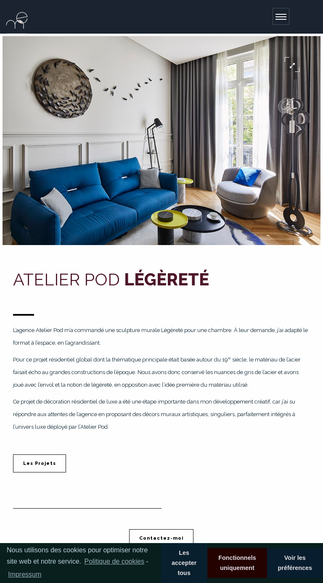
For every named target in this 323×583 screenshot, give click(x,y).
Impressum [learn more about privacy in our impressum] (24, 574)
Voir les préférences (295, 562)
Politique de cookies (114, 561)
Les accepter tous (184, 562)
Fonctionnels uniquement (237, 562)
